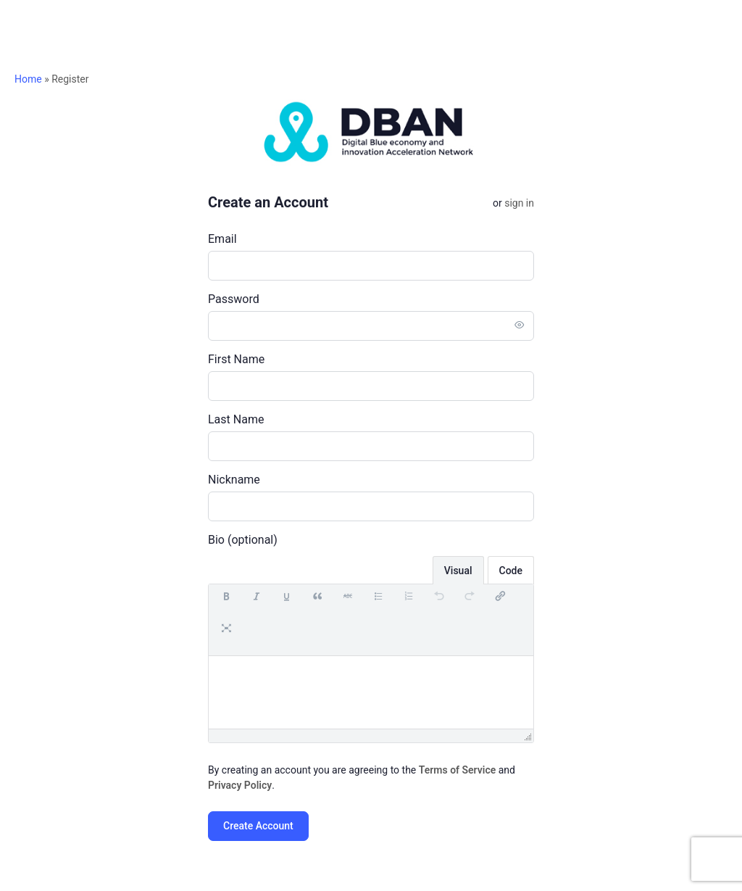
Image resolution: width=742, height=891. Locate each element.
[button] (226, 603)
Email (222, 239)
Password (233, 299)
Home (28, 79)
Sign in (519, 203)
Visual (458, 570)
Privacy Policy (240, 785)
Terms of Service (457, 770)
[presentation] (226, 604)
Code (510, 570)
